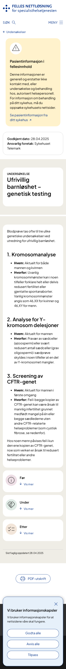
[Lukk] (56, 604)
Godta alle (33, 633)
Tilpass (33, 655)
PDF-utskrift (37, 579)
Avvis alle (33, 644)
